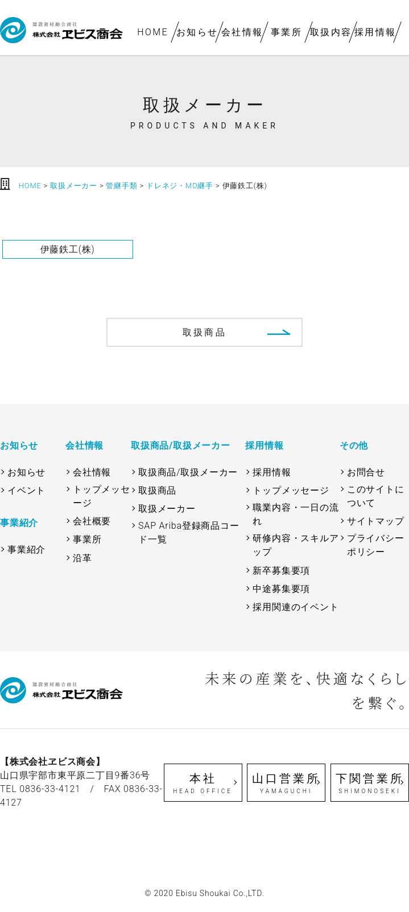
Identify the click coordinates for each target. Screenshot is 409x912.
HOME (152, 32)
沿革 (82, 558)
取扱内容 (331, 32)
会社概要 (92, 521)
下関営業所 (369, 783)
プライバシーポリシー (375, 545)
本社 (203, 783)
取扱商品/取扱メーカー (188, 472)
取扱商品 (204, 332)
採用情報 (375, 32)
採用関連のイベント (295, 607)
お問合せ (366, 472)
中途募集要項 (281, 588)
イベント (26, 490)
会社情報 (242, 32)
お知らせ (197, 32)
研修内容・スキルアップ (295, 545)
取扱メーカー (167, 508)
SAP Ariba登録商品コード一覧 (188, 532)
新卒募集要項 (281, 570)
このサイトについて (375, 496)
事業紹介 (26, 549)
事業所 (286, 32)
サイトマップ (375, 521)
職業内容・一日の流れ (295, 514)
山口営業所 (286, 783)
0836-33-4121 (50, 789)
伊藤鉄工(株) (67, 249)
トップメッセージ (101, 496)
